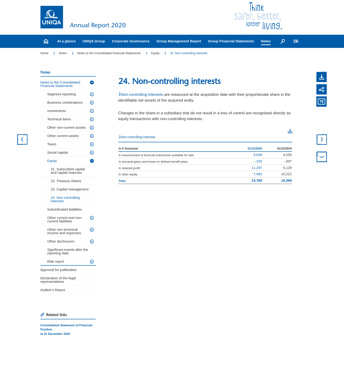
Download (280, 131)
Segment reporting (61, 94)
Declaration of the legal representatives (58, 279)
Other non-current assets (66, 127)
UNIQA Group (94, 41)
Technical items (59, 119)
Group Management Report (178, 41)
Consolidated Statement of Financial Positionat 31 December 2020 (66, 329)
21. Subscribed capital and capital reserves (68, 170)
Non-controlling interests (142, 94)
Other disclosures (60, 241)
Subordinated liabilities (64, 209)
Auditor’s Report (52, 290)
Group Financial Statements (231, 41)
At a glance (66, 41)
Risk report (55, 261)
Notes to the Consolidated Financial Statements (109, 53)
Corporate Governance (130, 41)
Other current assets (63, 136)
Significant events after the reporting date (67, 251)
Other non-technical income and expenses (64, 231)
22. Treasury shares (66, 181)
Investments (56, 111)
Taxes (51, 144)
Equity (155, 53)
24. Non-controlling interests (188, 53)
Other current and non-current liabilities (64, 219)
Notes (266, 41)
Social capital (57, 152)
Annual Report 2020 (98, 25)
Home (44, 53)
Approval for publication (58, 270)
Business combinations (65, 102)
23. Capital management (69, 189)
